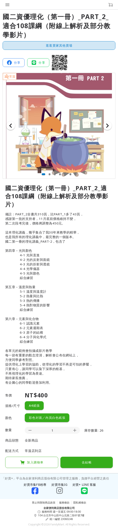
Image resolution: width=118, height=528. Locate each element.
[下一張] (107, 125)
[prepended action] (30, 430)
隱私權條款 (79, 502)
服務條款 (64, 502)
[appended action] (74, 430)
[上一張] (10, 125)
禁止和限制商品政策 (43, 502)
